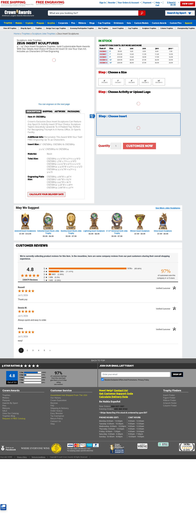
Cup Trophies (104, 23)
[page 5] (44, 350)
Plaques (40, 23)
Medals (18, 23)
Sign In (102, 2)
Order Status (56, 411)
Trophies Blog (8, 416)
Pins (73, 23)
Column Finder (170, 406)
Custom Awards (159, 23)
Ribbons (82, 23)
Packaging (73, 111)
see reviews (58, 384)
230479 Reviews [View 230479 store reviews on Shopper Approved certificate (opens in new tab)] (32, 279)
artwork (60, 111)
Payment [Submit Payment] (147, 2)
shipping (47, 111)
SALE (4, 411)
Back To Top (98, 360)
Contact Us (55, 421)
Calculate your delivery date (46, 194)
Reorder (112, 2)
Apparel (188, 23)
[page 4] (39, 350)
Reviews (54, 403)
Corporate (63, 23)
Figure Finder (169, 398)
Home (17, 33)
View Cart (187, 4)
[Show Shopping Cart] (172, 3)
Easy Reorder (56, 413)
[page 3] (33, 350)
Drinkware (118, 23)
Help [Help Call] (158, 2)
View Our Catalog (10, 413)
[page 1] (21, 350)
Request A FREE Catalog (13, 418)
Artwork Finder (170, 403)
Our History (55, 398)
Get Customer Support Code (116, 393)
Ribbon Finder (169, 400)
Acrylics (51, 23)
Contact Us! (121, 390)
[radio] (98, 268)
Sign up (177, 374)
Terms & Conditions (38, 457)
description (33, 111)
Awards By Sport (10, 403)
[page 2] (27, 350)
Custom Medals (141, 23)
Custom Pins (175, 23)
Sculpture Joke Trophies (43, 33)
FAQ (52, 406)
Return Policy (56, 418)
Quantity (104, 146)
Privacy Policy (143, 380)
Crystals (29, 23)
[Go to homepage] (18, 13)
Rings (92, 23)
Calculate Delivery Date (113, 396)
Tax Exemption (57, 416)
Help (52, 424)
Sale (129, 23)
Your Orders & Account (128, 2)
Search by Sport (179, 13)
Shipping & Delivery (59, 408)
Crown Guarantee (58, 400)
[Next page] (50, 350)
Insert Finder (169, 395)
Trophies (8, 23)
